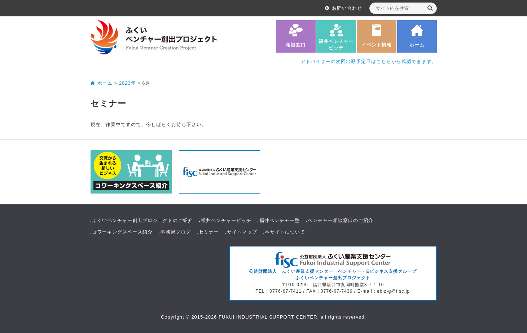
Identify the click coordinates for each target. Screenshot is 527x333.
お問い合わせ (347, 8)
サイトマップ (242, 232)
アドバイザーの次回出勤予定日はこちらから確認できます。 (368, 61)
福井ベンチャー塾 (279, 220)
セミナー (209, 232)
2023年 (127, 83)
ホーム (417, 45)
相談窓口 (296, 45)
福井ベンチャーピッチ (336, 44)
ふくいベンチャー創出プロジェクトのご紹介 (142, 220)
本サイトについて (285, 232)
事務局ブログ (176, 232)
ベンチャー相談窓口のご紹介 (340, 220)
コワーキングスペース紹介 (122, 232)
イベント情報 (376, 45)
